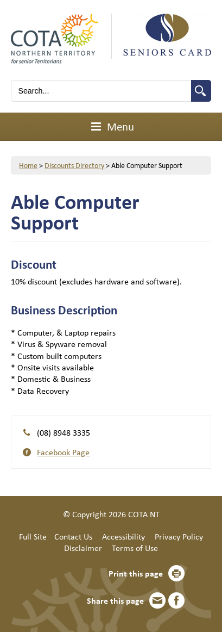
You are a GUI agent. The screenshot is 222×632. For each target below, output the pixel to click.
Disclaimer (83, 548)
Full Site (33, 536)
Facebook (176, 600)
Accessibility (123, 536)
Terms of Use (135, 548)
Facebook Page (63, 452)
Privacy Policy (179, 536)
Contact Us (73, 536)
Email (157, 600)
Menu (111, 126)
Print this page (136, 573)
